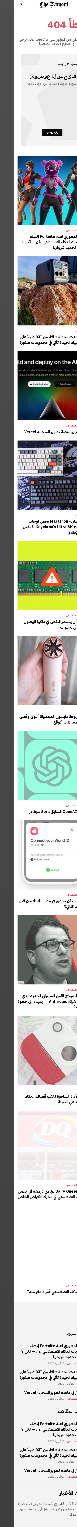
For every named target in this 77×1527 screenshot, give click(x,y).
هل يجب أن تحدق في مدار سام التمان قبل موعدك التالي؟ (39, 903)
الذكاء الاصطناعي (62, 230)
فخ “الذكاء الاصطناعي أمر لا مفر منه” (43, 1292)
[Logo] (40, 4)
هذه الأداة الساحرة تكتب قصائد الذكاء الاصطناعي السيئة (42, 1099)
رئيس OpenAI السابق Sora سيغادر (44, 812)
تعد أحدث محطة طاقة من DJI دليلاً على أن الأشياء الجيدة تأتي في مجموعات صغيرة (39, 339)
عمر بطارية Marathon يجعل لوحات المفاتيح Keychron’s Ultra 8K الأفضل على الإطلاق (41, 526)
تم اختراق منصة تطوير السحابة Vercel (42, 432)
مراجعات (67, 330)
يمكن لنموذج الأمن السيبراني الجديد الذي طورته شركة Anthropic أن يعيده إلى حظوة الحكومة (38, 1001)
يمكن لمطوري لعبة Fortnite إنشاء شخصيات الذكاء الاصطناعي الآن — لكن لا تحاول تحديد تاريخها (40, 241)
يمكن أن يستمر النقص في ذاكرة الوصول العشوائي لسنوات (41, 624)
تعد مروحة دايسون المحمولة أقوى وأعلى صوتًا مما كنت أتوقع (39, 719)
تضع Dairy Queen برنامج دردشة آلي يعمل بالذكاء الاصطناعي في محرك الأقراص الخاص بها (38, 1196)
